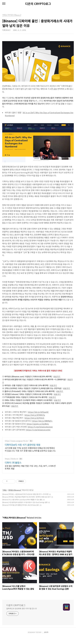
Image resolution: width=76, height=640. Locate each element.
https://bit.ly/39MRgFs (42, 421)
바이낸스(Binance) (14, 493)
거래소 (5, 493)
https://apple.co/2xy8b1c (38, 423)
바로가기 (56, 376)
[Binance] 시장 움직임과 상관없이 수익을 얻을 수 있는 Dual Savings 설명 (25, 505)
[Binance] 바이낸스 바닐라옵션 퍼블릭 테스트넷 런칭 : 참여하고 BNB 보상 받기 (26, 500)
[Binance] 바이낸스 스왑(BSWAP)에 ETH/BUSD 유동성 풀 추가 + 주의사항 (25, 497)
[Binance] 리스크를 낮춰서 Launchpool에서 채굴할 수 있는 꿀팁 (22, 502)
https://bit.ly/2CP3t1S (34, 418)
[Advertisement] (38, 454)
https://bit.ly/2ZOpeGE (38, 412)
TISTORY (38, 635)
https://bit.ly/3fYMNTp (35, 415)
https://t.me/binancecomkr (38, 429)
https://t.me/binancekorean (40, 426)
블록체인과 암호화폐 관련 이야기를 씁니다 (21, 611)
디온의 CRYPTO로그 (38, 4)
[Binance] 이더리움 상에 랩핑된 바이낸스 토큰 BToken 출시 (20, 508)
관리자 (46, 635)
